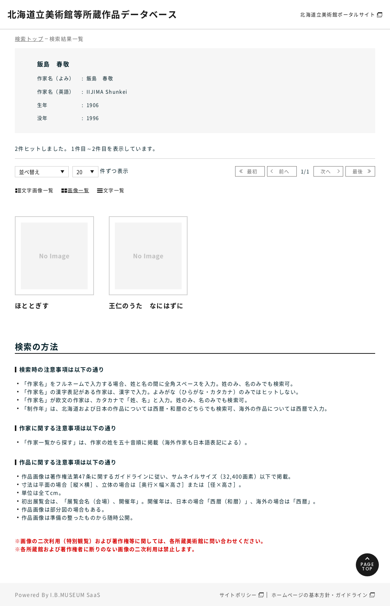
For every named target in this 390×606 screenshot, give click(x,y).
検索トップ (29, 38)
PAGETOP (367, 566)
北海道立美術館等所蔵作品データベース (92, 14)
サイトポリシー (238, 594)
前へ (284, 171)
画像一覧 (75, 189)
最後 (357, 171)
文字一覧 (111, 189)
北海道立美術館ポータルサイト (337, 14)
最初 (252, 171)
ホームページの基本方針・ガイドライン (320, 594)
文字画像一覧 (34, 189)
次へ (326, 171)
